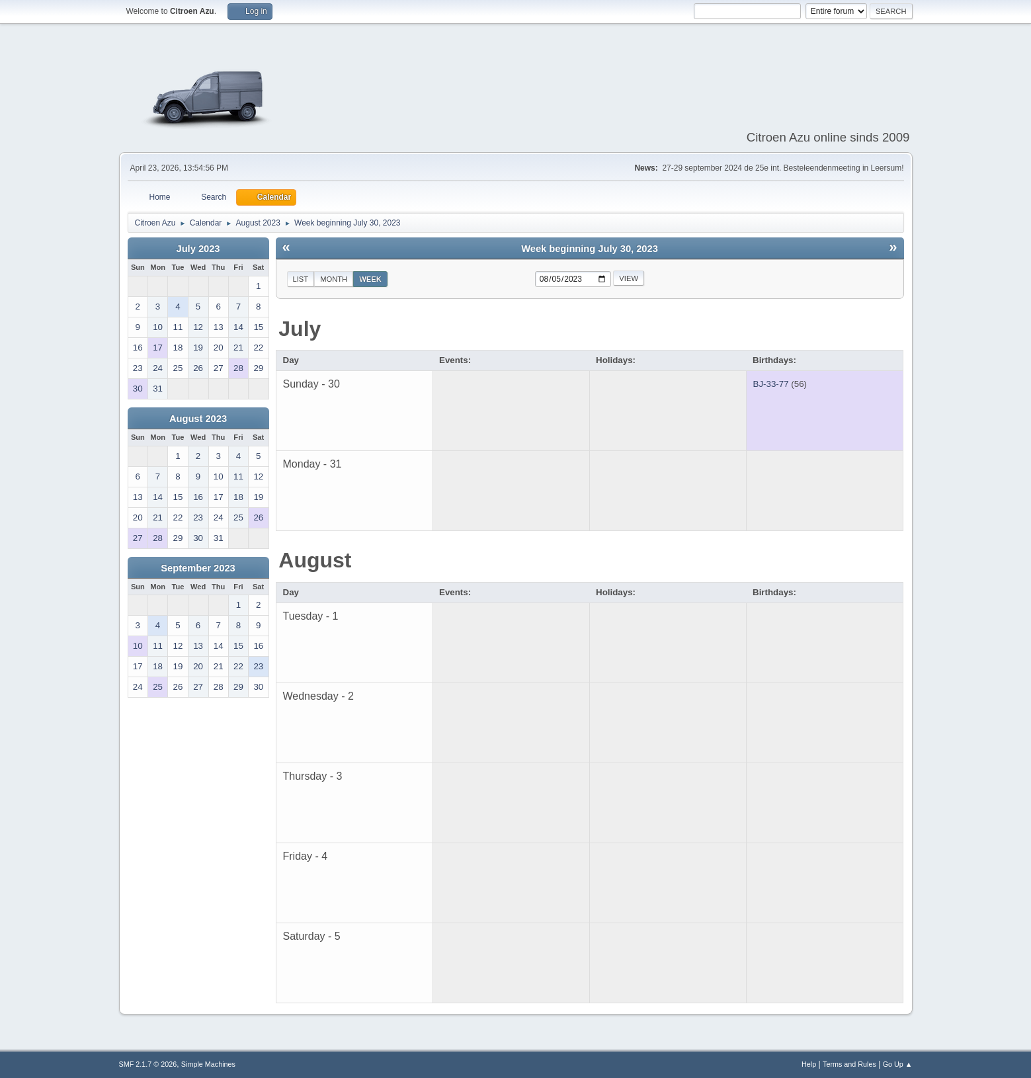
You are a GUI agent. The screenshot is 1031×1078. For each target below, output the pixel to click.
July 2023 (198, 248)
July (299, 329)
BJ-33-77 (771, 384)
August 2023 (198, 418)
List (301, 279)
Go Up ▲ (898, 1064)
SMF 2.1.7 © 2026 (148, 1064)
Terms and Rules (849, 1064)
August (314, 560)
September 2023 (198, 568)
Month (333, 279)
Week (370, 279)
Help (809, 1064)
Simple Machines (208, 1064)
